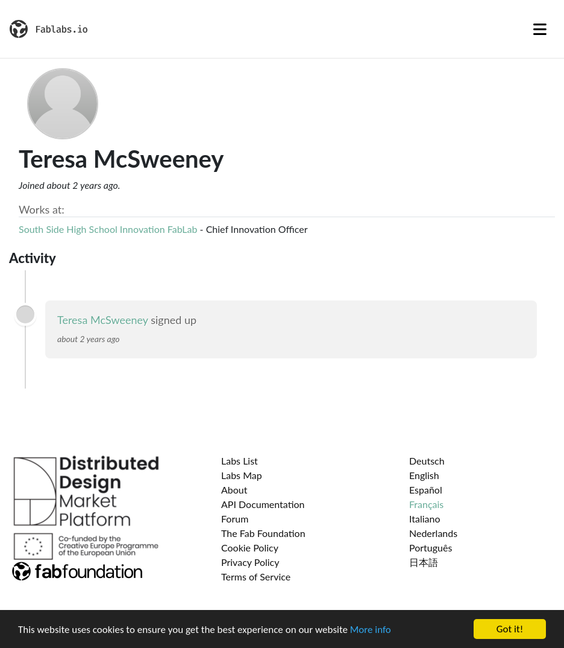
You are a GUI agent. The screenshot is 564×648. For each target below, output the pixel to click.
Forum (234, 518)
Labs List (239, 460)
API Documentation (263, 504)
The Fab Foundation (263, 533)
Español (425, 489)
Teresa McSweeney (102, 319)
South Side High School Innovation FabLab (108, 229)
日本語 (423, 562)
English (424, 475)
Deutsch (427, 460)
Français (426, 504)
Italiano (424, 518)
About (234, 489)
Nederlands (433, 533)
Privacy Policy (250, 562)
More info (370, 630)
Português (430, 547)
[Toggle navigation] (539, 29)
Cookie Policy (249, 547)
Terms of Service (255, 576)
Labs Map (241, 475)
